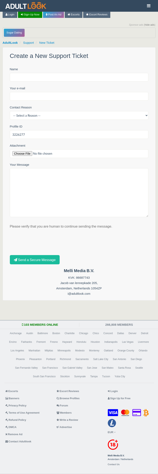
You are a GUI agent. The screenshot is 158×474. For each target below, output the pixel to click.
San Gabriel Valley (72, 368)
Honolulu (81, 342)
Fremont (41, 342)
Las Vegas (127, 342)
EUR (112, 432)
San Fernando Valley (26, 368)
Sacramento (82, 359)
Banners (12, 398)
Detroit (144, 333)
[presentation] (41, 242)
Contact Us (114, 464)
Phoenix (20, 359)
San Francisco (50, 368)
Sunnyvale (80, 376)
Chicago (83, 333)
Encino (13, 342)
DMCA (11, 427)
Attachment (17, 145)
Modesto (80, 350)
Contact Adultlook (18, 441)
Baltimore (43, 333)
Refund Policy (15, 420)
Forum (62, 405)
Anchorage (16, 333)
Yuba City (120, 376)
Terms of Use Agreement (22, 412)
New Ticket (46, 42)
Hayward (67, 342)
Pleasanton (35, 359)
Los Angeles (17, 350)
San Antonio (119, 359)
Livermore (143, 342)
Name (14, 69)
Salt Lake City (100, 359)
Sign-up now (30, 14)
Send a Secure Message (35, 259)
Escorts (74, 14)
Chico (96, 333)
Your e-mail (17, 88)
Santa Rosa (124, 368)
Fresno (54, 342)
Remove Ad (14, 434)
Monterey (94, 350)
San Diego (136, 359)
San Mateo (108, 368)
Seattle (139, 368)
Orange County (126, 350)
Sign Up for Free (119, 398)
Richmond (65, 359)
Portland (50, 359)
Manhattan (34, 350)
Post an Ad (53, 14)
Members (64, 412)
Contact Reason (21, 107)
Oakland (108, 350)
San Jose (92, 368)
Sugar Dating (14, 32)
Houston (95, 342)
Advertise (64, 427)
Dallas (120, 333)
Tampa (94, 376)
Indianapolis (110, 342)
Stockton (65, 376)
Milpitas (49, 350)
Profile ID (16, 126)
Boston (56, 333)
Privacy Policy (16, 405)
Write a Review (67, 420)
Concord (108, 333)
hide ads (150, 24)
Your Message (19, 164)
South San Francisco (44, 376)
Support (28, 42)
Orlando (143, 350)
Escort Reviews (96, 14)
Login (10, 14)
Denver (132, 333)
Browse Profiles (68, 398)
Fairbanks (26, 342)
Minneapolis (64, 350)
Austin (29, 333)
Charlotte (70, 333)
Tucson (106, 376)
